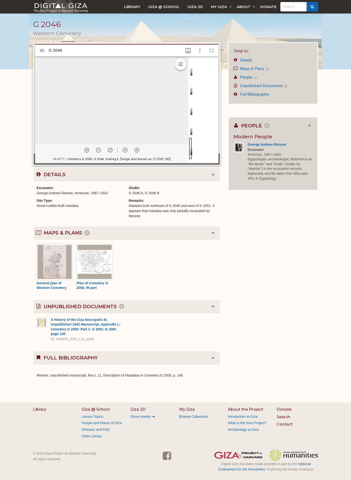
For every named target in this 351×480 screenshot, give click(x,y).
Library (132, 6)
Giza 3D (195, 6)
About (244, 6)
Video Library (92, 436)
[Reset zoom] (110, 150)
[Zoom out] (98, 150)
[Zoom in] (87, 150)
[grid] (203, 109)
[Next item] (137, 150)
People (245, 77)
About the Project (245, 409)
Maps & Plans (251, 69)
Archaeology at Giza (243, 429)
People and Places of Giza (102, 423)
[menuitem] (132, 6)
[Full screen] (211, 50)
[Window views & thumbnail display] (188, 50)
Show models (140, 417)
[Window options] (200, 50)
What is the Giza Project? (247, 423)
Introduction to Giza (242, 417)
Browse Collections (193, 417)
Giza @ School (164, 6)
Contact (285, 424)
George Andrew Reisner (267, 144)
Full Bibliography (251, 94)
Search (283, 417)
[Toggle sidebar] (42, 50)
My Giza (219, 6)
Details (243, 60)
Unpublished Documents (260, 86)
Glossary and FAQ (95, 429)
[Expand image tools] (180, 64)
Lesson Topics (92, 417)
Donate (268, 6)
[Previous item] (125, 150)
